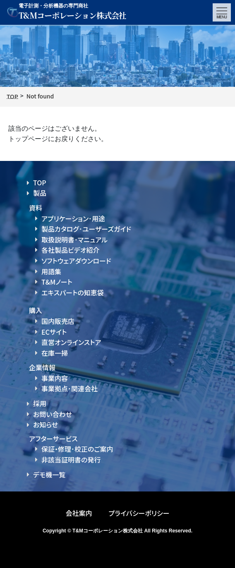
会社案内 (78, 513)
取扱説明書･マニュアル (74, 239)
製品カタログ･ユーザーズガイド (86, 229)
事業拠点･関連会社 (69, 388)
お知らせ (45, 424)
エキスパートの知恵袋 (72, 292)
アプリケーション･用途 (73, 218)
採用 (39, 403)
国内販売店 (57, 321)
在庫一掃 (54, 353)
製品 (39, 193)
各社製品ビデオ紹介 (70, 250)
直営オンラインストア (71, 342)
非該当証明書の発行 (71, 460)
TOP (39, 182)
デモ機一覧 (49, 474)
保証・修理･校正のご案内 (77, 449)
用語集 (51, 271)
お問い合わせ (52, 414)
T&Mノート (56, 282)
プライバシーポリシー (138, 513)
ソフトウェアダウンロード (76, 261)
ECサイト (54, 332)
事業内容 (54, 378)
